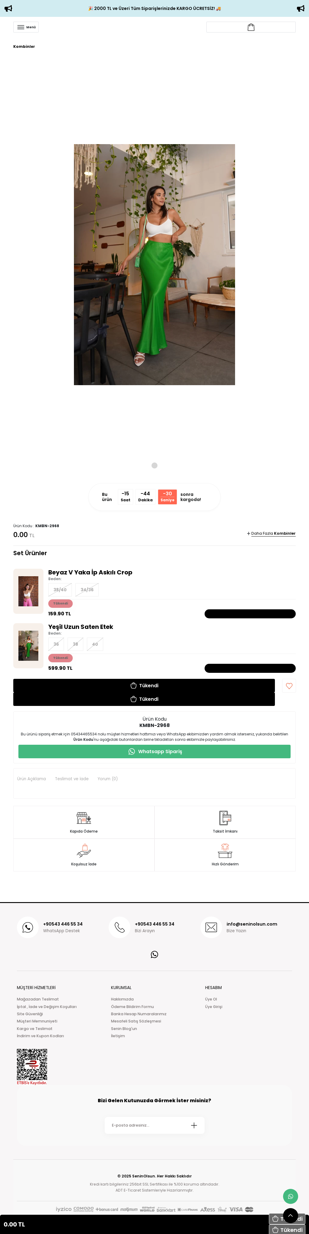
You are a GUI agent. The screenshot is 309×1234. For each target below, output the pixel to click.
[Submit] (194, 1125)
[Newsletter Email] (155, 1125)
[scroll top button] (290, 1215)
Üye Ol (211, 999)
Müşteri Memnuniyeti (37, 1021)
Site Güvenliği (30, 1013)
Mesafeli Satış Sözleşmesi (136, 1021)
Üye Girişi (213, 1006)
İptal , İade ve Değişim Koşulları (47, 1006)
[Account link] (251, 27)
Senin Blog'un (124, 1028)
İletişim (118, 1035)
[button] (144, 685)
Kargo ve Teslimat (35, 1028)
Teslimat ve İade (72, 779)
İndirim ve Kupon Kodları (40, 1035)
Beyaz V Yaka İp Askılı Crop (90, 572)
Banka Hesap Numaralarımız (139, 1013)
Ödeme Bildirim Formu (132, 1006)
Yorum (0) (108, 779)
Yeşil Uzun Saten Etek (80, 626)
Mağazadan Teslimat (38, 999)
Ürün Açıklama (31, 779)
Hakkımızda (122, 999)
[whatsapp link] (290, 1196)
